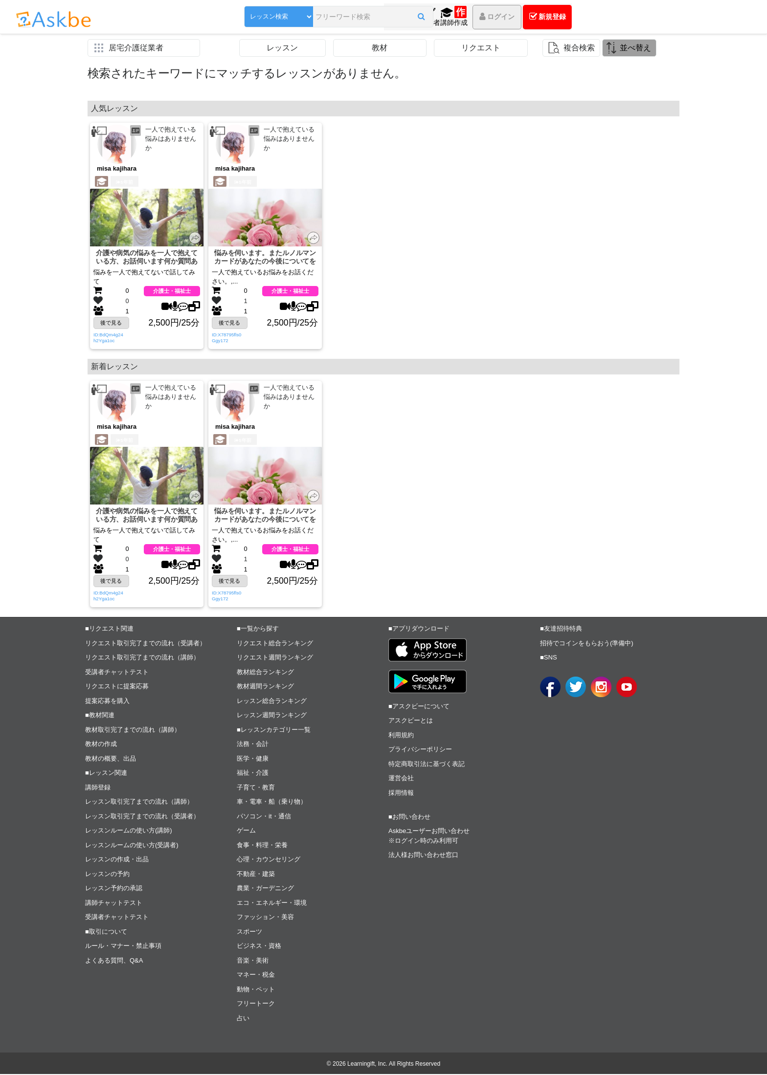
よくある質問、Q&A (114, 961)
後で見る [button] (111, 323)
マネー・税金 (256, 975)
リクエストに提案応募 (117, 687)
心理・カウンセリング (268, 860)
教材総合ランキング (265, 673)
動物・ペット (256, 990)
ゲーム (246, 831)
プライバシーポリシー (420, 750)
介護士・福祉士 (172, 291)
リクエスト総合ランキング (275, 644)
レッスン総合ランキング (272, 701)
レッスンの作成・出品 (117, 860)
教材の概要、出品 (110, 759)
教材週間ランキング (265, 687)
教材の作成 (101, 744)
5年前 (124, 182)
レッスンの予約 (107, 874)
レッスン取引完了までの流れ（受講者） (142, 817)
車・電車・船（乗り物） (272, 802)
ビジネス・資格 (259, 946)
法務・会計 (253, 744)
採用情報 (401, 793)
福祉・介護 (253, 773)
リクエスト (480, 48)
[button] (394, 18)
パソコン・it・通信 (264, 817)
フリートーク (256, 1004)
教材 (379, 48)
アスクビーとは (410, 721)
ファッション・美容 (265, 917)
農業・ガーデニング (265, 889)
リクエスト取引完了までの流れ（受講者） (145, 644)
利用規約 (401, 736)
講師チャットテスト (113, 903)
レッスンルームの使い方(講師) (128, 831)
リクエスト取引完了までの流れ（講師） (142, 658)
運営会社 (401, 779)
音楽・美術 (253, 961)
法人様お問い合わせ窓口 (423, 855)
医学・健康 (253, 759)
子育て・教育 (256, 788)
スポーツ (249, 932)
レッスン (282, 48)
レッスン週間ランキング (272, 716)
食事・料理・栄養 (262, 846)
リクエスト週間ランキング (275, 658)
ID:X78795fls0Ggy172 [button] (226, 338)
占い (243, 1019)
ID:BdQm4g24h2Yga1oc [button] (108, 338)
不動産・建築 (256, 874)
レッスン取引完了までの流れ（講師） (139, 802)
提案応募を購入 (107, 701)
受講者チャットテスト (117, 673)
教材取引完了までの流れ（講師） (132, 730)
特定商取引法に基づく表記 (426, 764)
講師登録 (98, 788)
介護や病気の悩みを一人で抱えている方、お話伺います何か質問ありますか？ (147, 257)
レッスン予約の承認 (113, 889)
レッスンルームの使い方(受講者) (132, 846)
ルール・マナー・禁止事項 (123, 946)
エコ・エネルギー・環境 (272, 903)
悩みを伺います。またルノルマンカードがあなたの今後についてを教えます (265, 257)
